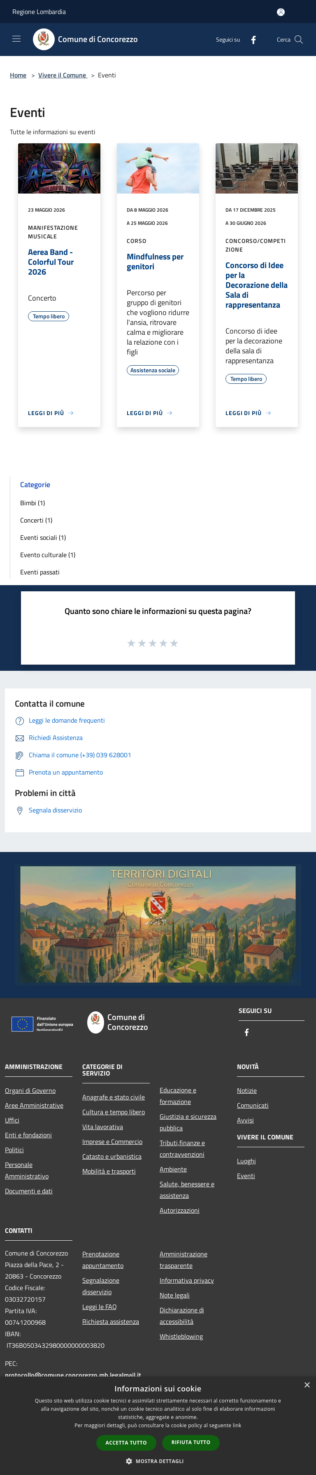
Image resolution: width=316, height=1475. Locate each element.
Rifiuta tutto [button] (191, 1442)
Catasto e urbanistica (112, 1156)
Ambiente (173, 1169)
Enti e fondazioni (28, 1135)
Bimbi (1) (32, 503)
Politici (14, 1150)
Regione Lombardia (39, 11)
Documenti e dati (29, 1191)
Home (18, 75)
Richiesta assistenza (110, 1321)
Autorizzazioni (180, 1210)
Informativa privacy (187, 1280)
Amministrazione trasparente (183, 1259)
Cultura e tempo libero (113, 1112)
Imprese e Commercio (112, 1141)
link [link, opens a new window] (237, 1425)
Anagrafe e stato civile (113, 1097)
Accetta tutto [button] (126, 1442)
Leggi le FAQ (99, 1307)
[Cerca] (299, 39)
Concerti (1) (36, 520)
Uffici (12, 1120)
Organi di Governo (30, 1090)
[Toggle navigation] (16, 39)
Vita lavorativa (102, 1127)
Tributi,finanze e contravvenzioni (182, 1148)
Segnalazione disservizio (100, 1286)
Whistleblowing (181, 1336)
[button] (158, 1461)
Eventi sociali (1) (43, 537)
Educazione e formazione (178, 1095)
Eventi (246, 1176)
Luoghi (246, 1161)
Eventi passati (40, 572)
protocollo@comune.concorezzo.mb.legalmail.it (73, 1375)
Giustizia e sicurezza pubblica (188, 1122)
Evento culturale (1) (47, 555)
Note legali (175, 1295)
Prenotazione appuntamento (102, 1259)
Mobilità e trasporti (109, 1171)
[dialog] (158, 1426)
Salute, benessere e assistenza (187, 1189)
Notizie (247, 1090)
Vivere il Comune (63, 75)
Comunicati (253, 1105)
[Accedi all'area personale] (281, 12)
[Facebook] (250, 39)
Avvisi (245, 1120)
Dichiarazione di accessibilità (182, 1315)
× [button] (307, 1385)
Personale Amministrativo (27, 1170)
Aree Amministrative (34, 1105)
